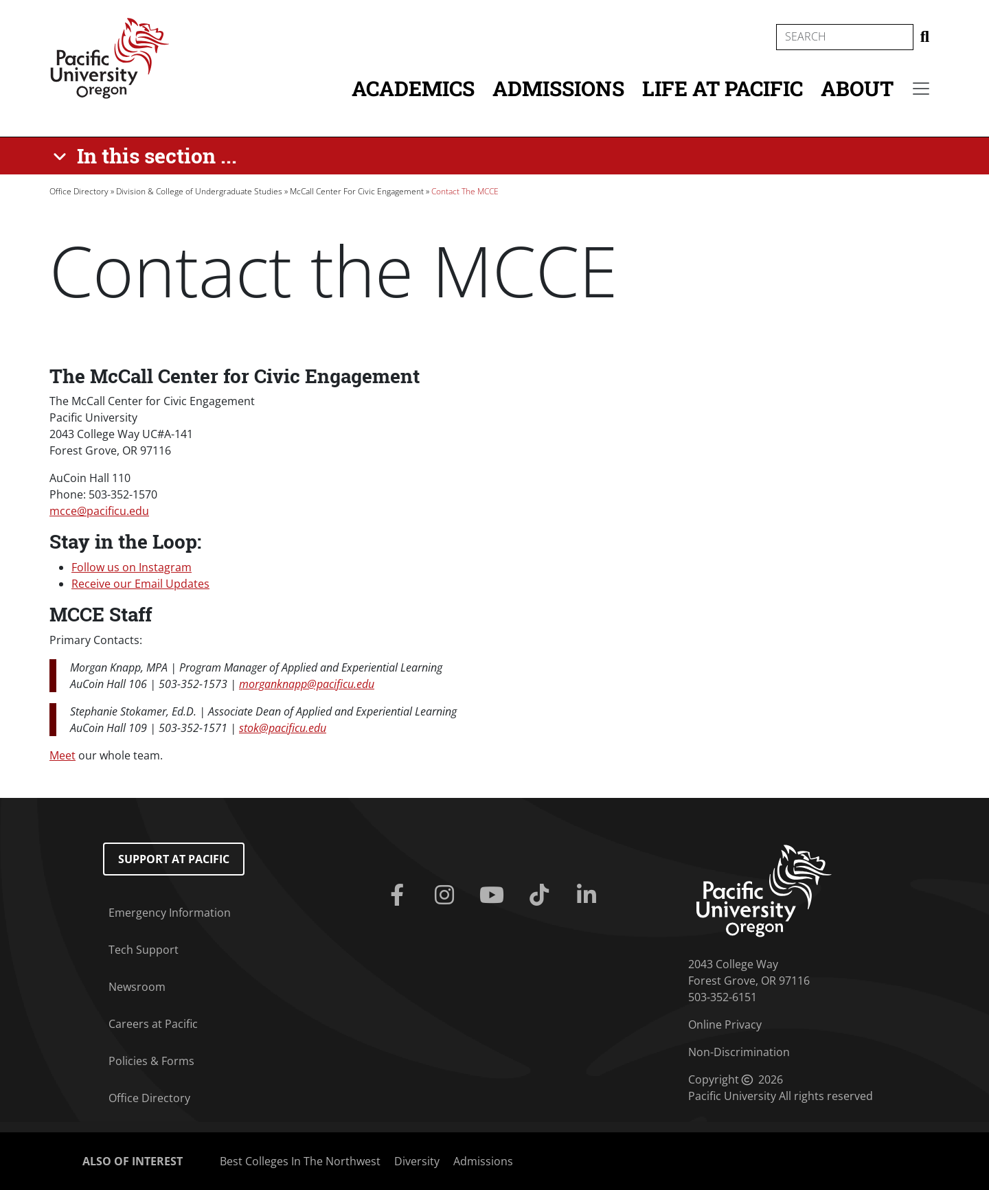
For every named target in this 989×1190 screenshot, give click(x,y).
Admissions (558, 88)
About (857, 88)
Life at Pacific (722, 88)
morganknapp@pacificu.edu (306, 683)
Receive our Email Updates (140, 583)
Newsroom (137, 986)
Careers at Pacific (153, 1023)
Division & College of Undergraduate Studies (199, 191)
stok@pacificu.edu (282, 727)
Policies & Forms (151, 1060)
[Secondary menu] (921, 89)
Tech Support (144, 949)
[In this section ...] (147, 156)
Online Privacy (725, 1024)
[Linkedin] (589, 895)
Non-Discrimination (739, 1052)
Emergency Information (170, 912)
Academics (413, 88)
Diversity (417, 1161)
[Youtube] (494, 895)
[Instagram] (446, 895)
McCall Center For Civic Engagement (357, 191)
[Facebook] (399, 895)
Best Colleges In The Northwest (300, 1161)
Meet (62, 755)
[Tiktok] (542, 895)
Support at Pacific (173, 859)
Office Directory (79, 191)
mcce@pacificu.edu (99, 510)
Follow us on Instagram (131, 567)
